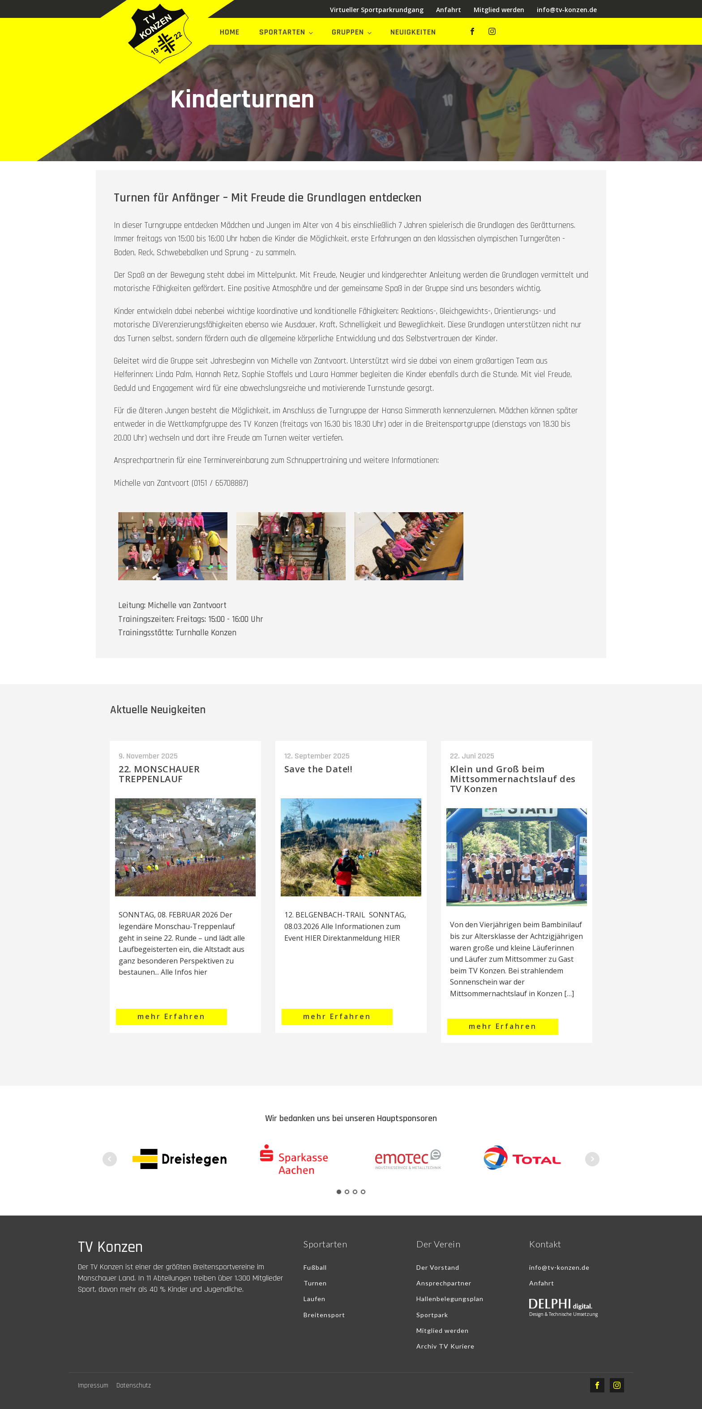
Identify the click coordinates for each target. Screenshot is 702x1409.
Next (592, 1159)
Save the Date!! (318, 769)
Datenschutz (133, 1385)
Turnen (315, 1283)
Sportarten (282, 32)
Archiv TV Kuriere (445, 1346)
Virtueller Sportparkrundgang (377, 9)
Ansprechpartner (443, 1283)
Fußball (315, 1267)
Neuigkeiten (413, 32)
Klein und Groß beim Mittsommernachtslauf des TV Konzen (513, 779)
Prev (110, 1159)
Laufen (314, 1298)
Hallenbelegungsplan (450, 1298)
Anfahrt (448, 9)
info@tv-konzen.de (567, 9)
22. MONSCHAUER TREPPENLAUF (159, 774)
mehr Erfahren (171, 1016)
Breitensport (324, 1314)
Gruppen (348, 32)
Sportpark (432, 1314)
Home (230, 32)
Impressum (93, 1385)
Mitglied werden (499, 9)
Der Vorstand (437, 1267)
